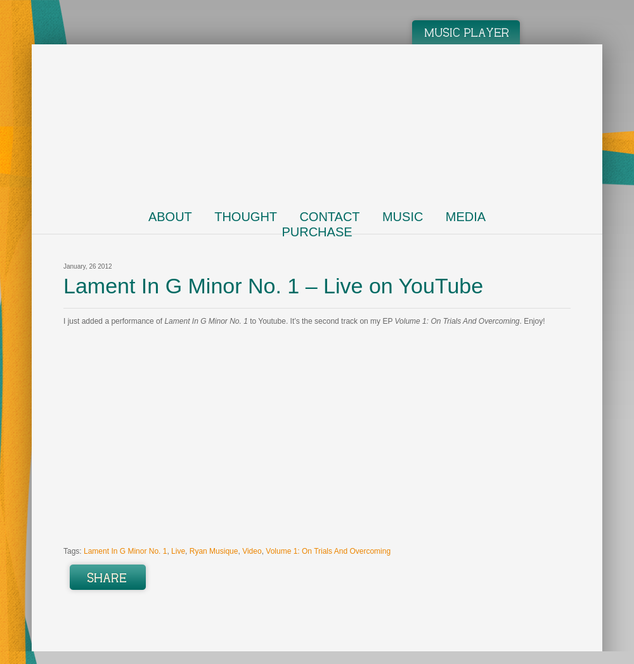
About (170, 217)
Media (466, 217)
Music (402, 217)
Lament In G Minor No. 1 (125, 551)
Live (178, 551)
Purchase (316, 232)
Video (251, 551)
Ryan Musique (214, 551)
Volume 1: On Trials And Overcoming (328, 551)
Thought (245, 217)
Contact (329, 217)
